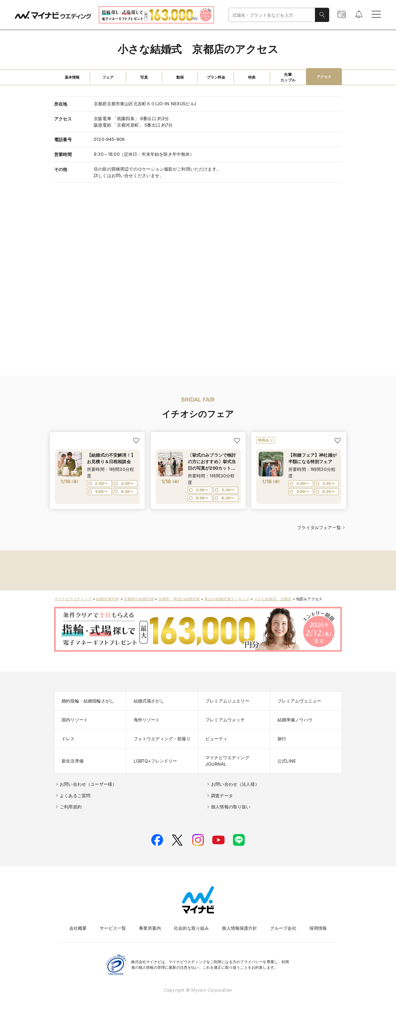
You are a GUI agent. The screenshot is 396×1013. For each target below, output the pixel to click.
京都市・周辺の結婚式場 (179, 599)
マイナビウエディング (73, 599)
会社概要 (78, 928)
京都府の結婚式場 (139, 599)
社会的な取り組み (191, 928)
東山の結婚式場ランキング (226, 599)
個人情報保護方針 (239, 928)
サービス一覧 (113, 928)
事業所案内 (150, 928)
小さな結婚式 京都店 (273, 599)
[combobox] (272, 15)
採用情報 (318, 928)
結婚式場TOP (107, 599)
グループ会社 (283, 928)
